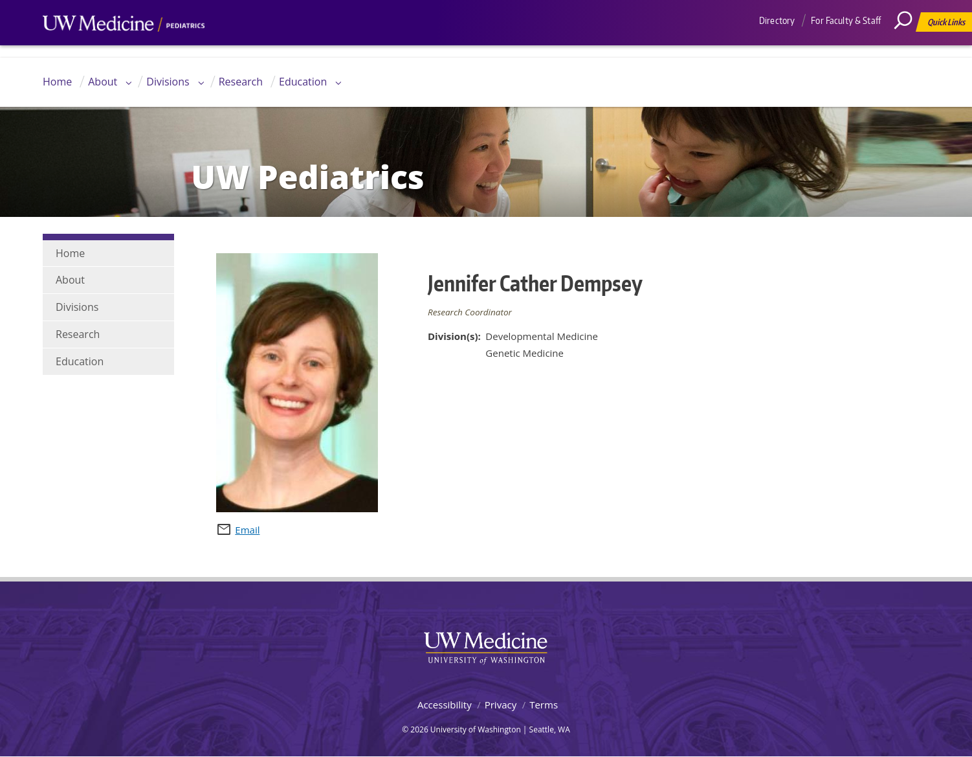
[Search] (908, 48)
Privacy (500, 704)
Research (241, 81)
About (102, 81)
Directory (777, 20)
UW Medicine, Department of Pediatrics (123, 48)
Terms (543, 704)
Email (247, 529)
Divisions (167, 81)
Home (57, 81)
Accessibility (444, 704)
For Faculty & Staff (846, 20)
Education (303, 81)
